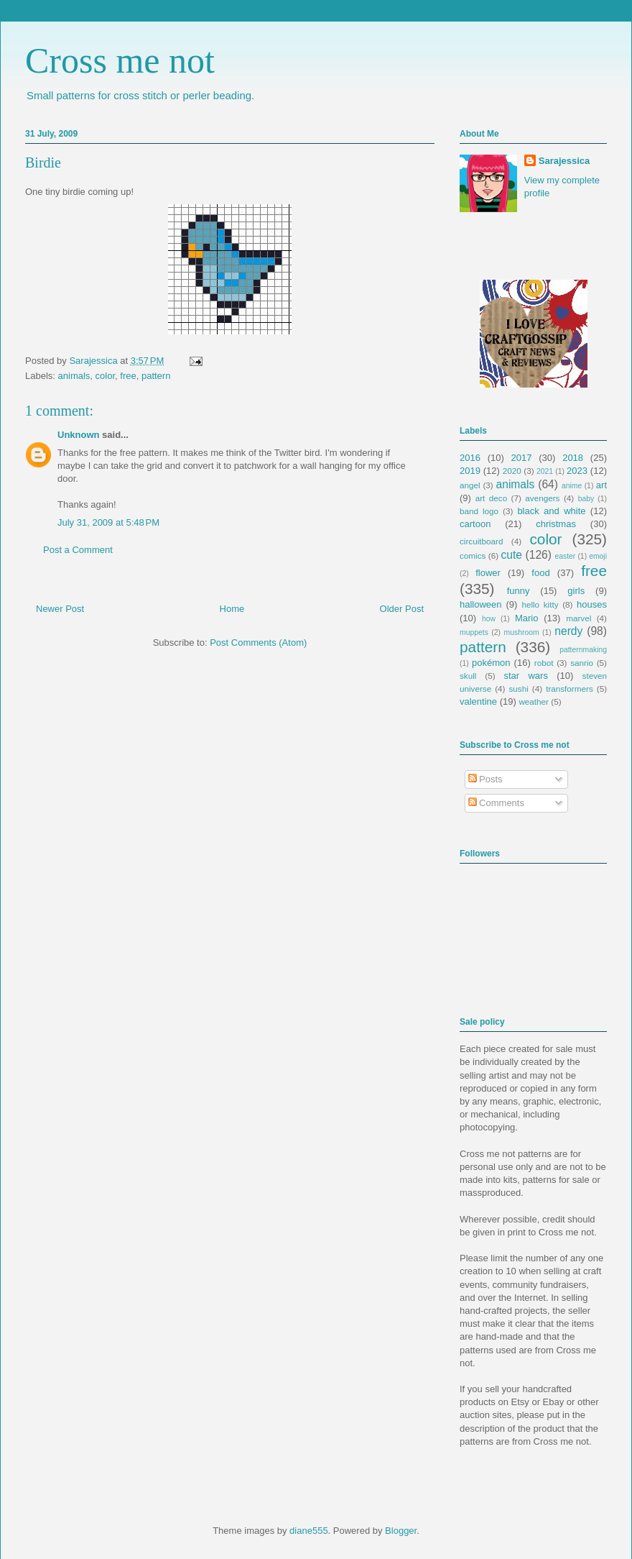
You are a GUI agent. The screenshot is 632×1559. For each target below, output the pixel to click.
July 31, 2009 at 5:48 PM (108, 522)
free (128, 375)
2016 (470, 457)
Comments (496, 802)
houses (592, 604)
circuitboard (481, 541)
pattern (155, 375)
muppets (474, 632)
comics (472, 555)
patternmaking (583, 650)
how (489, 619)
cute (511, 555)
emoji (598, 556)
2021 (544, 471)
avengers (542, 498)
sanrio (581, 662)
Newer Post (60, 608)
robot (544, 662)
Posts (485, 779)
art (601, 485)
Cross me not (120, 60)
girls (576, 590)
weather (534, 701)
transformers (569, 688)
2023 (577, 470)
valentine (478, 701)
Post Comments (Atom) (258, 642)
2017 (521, 457)
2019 (470, 470)
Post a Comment (78, 549)
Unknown (78, 434)
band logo (479, 511)
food (540, 572)
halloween (481, 604)
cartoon (475, 523)
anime (572, 486)
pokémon (491, 662)
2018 (572, 457)
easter (564, 556)
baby (586, 499)
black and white (551, 511)
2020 (512, 470)
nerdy (568, 631)
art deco (491, 498)
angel (470, 485)
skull (468, 675)
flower (488, 572)
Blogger (401, 1530)
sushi (519, 688)
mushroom (521, 632)
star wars (526, 675)
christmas (556, 523)
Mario (527, 618)
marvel (578, 618)
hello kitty (539, 604)
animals (74, 375)
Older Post (402, 608)
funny (518, 590)
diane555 (308, 1530)
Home (232, 608)
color (105, 375)
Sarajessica (94, 360)
